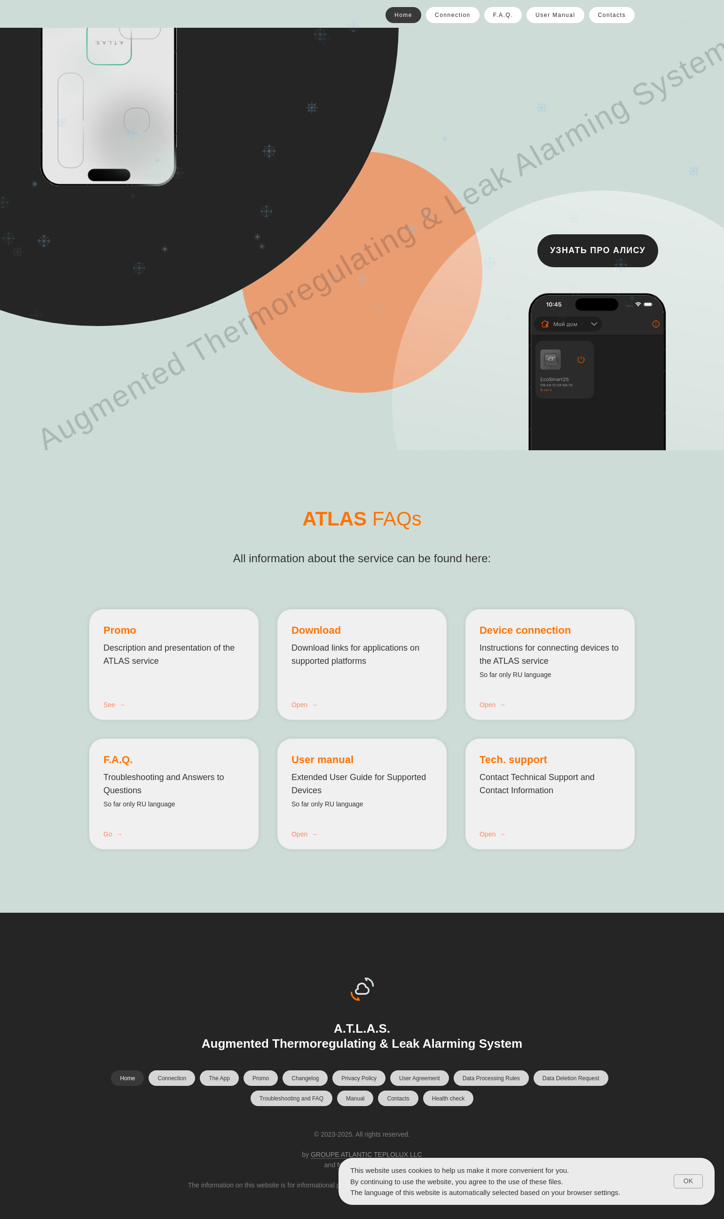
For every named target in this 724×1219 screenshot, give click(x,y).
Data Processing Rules (491, 1078)
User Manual (555, 15)
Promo (119, 630)
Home (403, 15)
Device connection (525, 630)
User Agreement (419, 1078)
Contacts (612, 15)
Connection (453, 15)
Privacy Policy (359, 1078)
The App (219, 1078)
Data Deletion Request (571, 1078)
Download (316, 630)
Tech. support (513, 759)
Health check (448, 1098)
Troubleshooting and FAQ (291, 1098)
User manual (322, 759)
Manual (355, 1098)
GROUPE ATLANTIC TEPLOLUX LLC (366, 1154)
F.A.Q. (503, 15)
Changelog (305, 1078)
